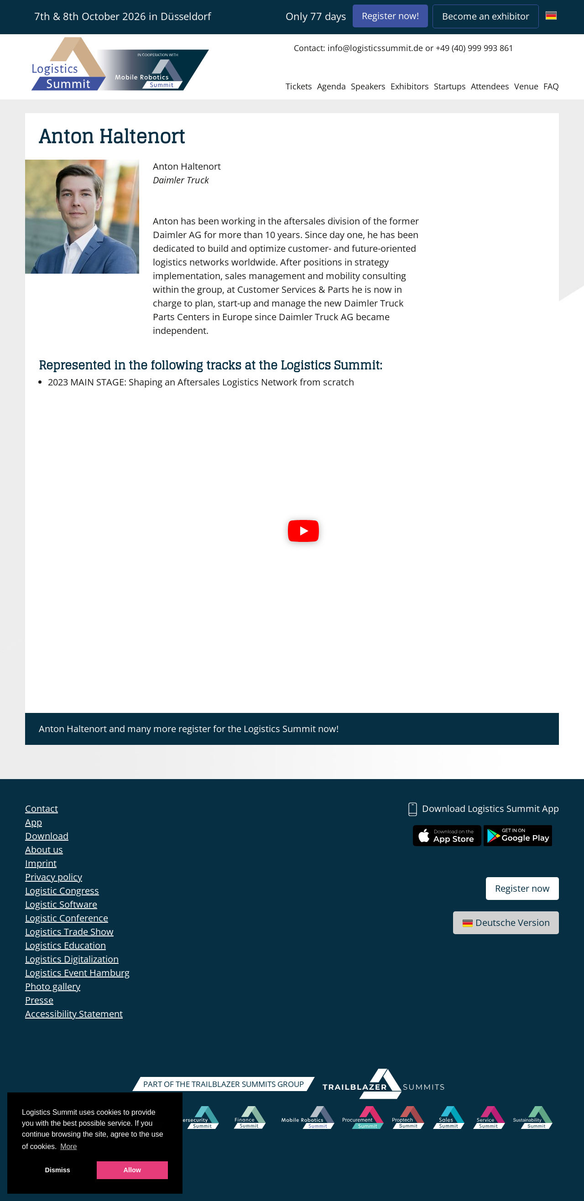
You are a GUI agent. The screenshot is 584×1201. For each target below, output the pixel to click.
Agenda (331, 86)
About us (44, 849)
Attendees (490, 86)
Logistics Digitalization (72, 959)
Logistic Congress (62, 890)
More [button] (68, 1146)
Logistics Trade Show (69, 931)
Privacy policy (53, 877)
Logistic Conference (66, 918)
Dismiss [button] (57, 1170)
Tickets (299, 86)
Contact (41, 808)
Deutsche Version (506, 922)
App (33, 822)
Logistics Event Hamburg (77, 973)
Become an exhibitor (485, 16)
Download (46, 836)
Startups (450, 86)
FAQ (551, 86)
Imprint (41, 863)
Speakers (368, 86)
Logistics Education (65, 945)
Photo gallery (52, 986)
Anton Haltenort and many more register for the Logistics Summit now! (189, 729)
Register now (522, 888)
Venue (526, 86)
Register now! (390, 16)
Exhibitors (410, 86)
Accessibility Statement (74, 1014)
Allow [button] (132, 1170)
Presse (39, 1000)
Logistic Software (61, 904)
